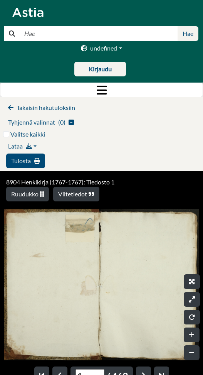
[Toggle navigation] (101, 90)
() (41, 122)
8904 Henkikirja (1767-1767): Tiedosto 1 (60, 182)
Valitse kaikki (27, 134)
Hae (188, 33)
